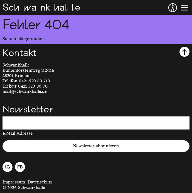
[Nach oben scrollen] (185, 52)
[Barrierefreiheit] (172, 7)
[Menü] (185, 7)
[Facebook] (20, 167)
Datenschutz (40, 182)
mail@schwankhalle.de (24, 91)
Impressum (13, 182)
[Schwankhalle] (41, 7)
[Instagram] (7, 167)
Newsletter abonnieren (96, 146)
